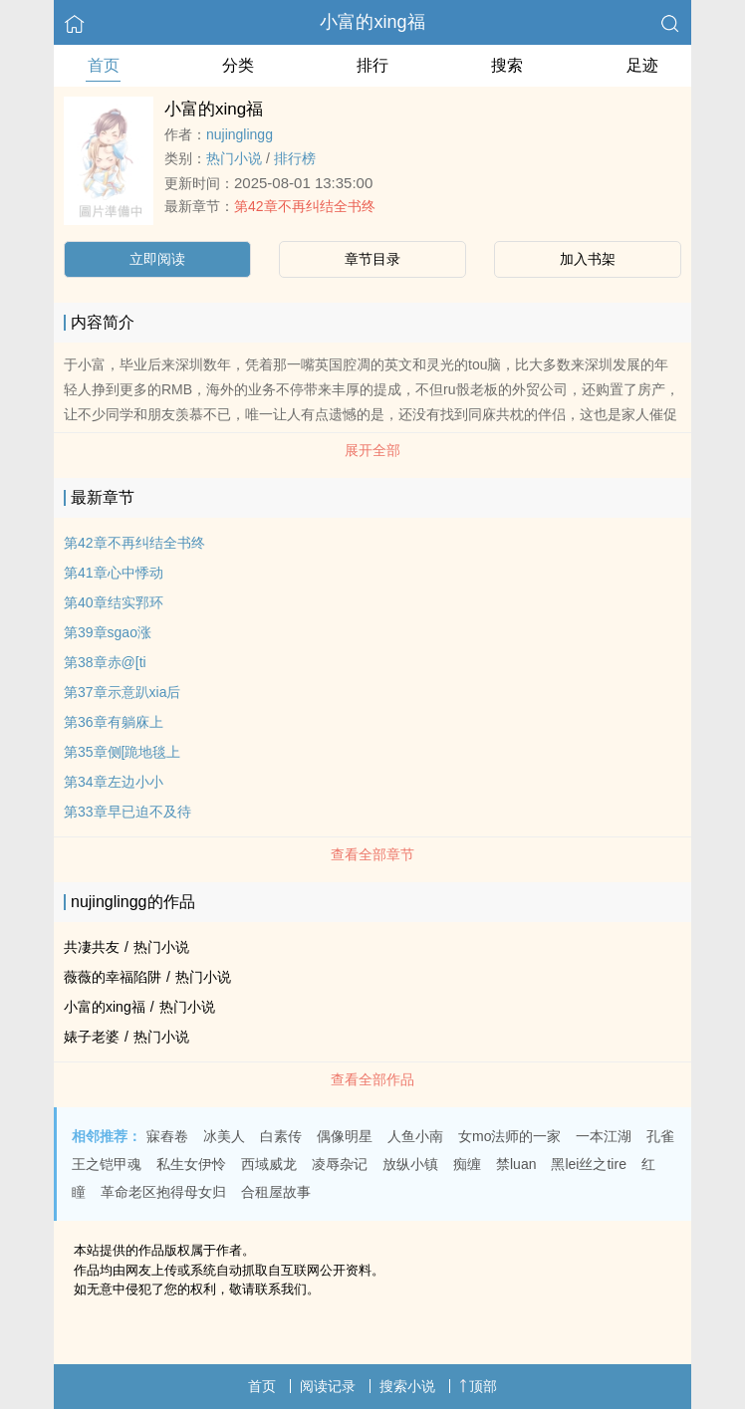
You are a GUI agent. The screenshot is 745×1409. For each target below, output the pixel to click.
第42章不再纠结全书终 (304, 206)
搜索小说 (407, 1386)
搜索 (507, 65)
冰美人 (224, 1136)
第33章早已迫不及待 (127, 812)
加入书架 (588, 259)
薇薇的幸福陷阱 (112, 977)
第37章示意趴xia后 (122, 692)
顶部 (478, 1386)
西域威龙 (269, 1164)
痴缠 (467, 1164)
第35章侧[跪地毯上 (122, 752)
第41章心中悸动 (113, 573)
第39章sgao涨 (107, 632)
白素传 (281, 1136)
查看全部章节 (372, 854)
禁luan (516, 1164)
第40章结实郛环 (113, 602)
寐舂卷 (167, 1136)
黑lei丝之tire (588, 1164)
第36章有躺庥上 (113, 722)
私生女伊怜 (191, 1164)
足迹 (642, 65)
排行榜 (295, 158)
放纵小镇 (410, 1164)
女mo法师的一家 (509, 1136)
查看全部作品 (372, 1079)
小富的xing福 (372, 22)
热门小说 (234, 158)
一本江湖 (603, 1136)
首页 (104, 65)
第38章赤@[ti (105, 662)
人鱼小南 (415, 1136)
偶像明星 (344, 1136)
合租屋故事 (276, 1192)
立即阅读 (157, 259)
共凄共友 (92, 947)
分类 (238, 65)
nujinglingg (239, 134)
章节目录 (372, 259)
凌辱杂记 (340, 1164)
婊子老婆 (92, 1037)
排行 (372, 65)
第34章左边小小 (113, 782)
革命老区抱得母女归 (163, 1192)
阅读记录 (328, 1386)
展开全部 (372, 450)
